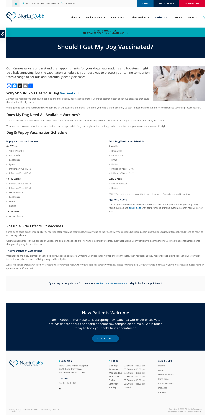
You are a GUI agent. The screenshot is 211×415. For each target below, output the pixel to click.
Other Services (139, 18)
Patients (160, 18)
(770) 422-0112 (71, 3)
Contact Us (104, 338)
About (74, 18)
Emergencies (192, 3)
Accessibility (46, 409)
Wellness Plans (94, 18)
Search (56, 409)
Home (161, 365)
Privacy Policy (15, 409)
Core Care (116, 18)
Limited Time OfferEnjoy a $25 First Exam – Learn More (104, 32)
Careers (177, 18)
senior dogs (135, 207)
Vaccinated (70, 92)
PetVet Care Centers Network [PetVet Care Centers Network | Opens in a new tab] (188, 411)
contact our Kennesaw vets (111, 283)
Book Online (166, 3)
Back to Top (16, 411)
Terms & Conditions (30, 409)
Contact (192, 18)
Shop (145, 3)
